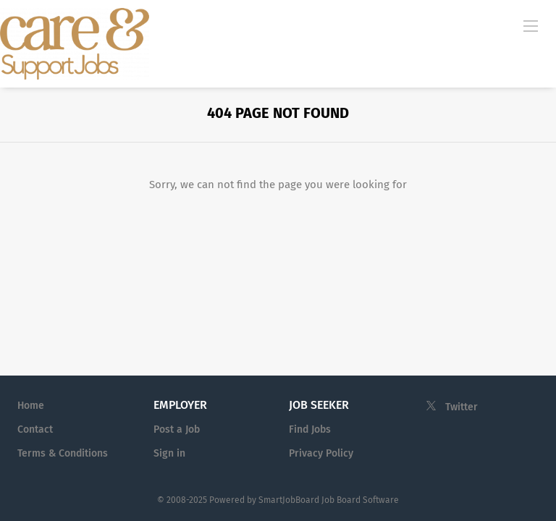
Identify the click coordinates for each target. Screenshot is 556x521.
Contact (35, 429)
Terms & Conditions (62, 453)
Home (30, 405)
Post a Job (176, 429)
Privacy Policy (321, 453)
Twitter (461, 407)
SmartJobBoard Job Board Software (328, 500)
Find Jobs (310, 429)
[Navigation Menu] (530, 25)
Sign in (169, 453)
